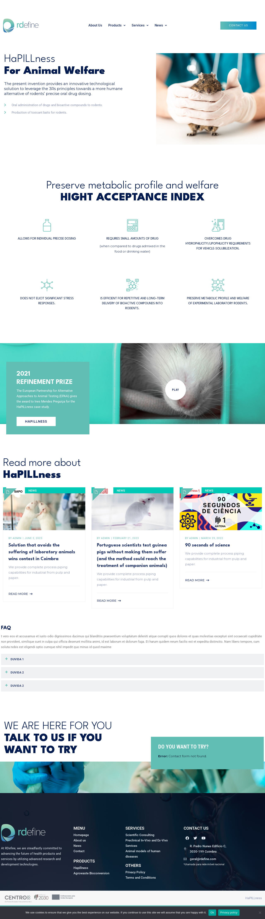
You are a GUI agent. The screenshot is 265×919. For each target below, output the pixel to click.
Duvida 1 (17, 659)
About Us (95, 25)
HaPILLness (253, 898)
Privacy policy (228, 912)
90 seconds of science (207, 545)
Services (140, 25)
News (161, 25)
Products (116, 25)
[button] (117, 25)
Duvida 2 (17, 672)
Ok (212, 912)
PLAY (175, 389)
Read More (18, 594)
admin (17, 538)
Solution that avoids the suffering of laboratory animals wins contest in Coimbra (41, 552)
